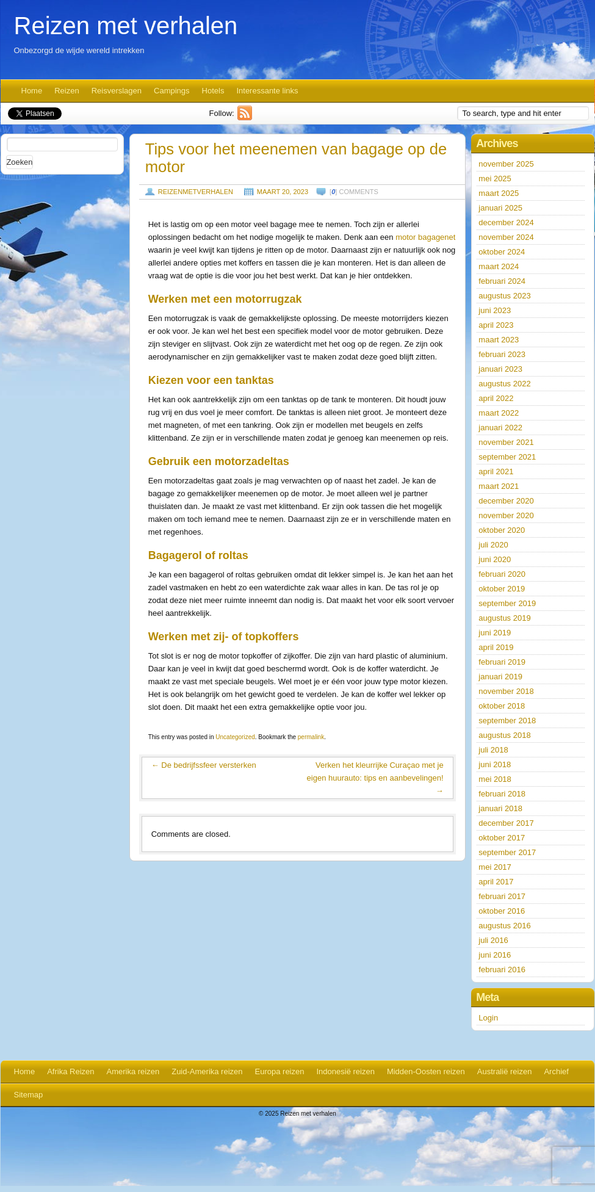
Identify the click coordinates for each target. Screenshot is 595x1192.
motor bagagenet (425, 237)
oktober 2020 (501, 530)
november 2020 (505, 515)
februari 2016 (501, 969)
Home (32, 90)
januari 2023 (500, 369)
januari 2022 (500, 427)
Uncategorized (234, 737)
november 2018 (505, 691)
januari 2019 (500, 676)
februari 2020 (501, 574)
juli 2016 (493, 940)
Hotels (213, 90)
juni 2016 (494, 954)
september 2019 (507, 603)
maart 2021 (498, 486)
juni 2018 (494, 764)
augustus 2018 (504, 735)
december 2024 (505, 222)
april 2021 (495, 471)
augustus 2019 (504, 618)
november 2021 (505, 442)
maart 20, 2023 (282, 191)
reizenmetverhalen (195, 191)
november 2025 (505, 163)
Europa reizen (280, 1071)
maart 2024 (498, 266)
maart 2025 (498, 193)
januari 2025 (500, 207)
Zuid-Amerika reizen (206, 1071)
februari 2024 (501, 281)
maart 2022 (498, 412)
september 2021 (507, 456)
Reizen (66, 90)
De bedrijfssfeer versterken (203, 765)
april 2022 (495, 398)
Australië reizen (504, 1071)
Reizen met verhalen (126, 25)
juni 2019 (494, 632)
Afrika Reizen (70, 1071)
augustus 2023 (504, 295)
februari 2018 (501, 793)
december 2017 (505, 823)
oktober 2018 (501, 705)
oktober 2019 (501, 588)
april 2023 (495, 325)
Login (488, 1017)
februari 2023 (501, 354)
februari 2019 (501, 661)
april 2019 (495, 647)
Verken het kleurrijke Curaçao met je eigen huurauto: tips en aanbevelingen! (375, 777)
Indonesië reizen (345, 1071)
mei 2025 (494, 178)
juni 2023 (494, 310)
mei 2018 (494, 779)
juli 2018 (493, 749)
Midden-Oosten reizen (426, 1071)
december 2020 (505, 500)
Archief (556, 1071)
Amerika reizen (133, 1071)
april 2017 (495, 881)
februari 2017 (501, 896)
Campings (172, 90)
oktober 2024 (501, 251)
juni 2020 (494, 559)
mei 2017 (494, 867)
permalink (311, 737)
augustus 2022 (504, 383)
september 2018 (507, 720)
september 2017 (507, 852)
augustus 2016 (504, 925)
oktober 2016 (501, 911)
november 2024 (505, 237)
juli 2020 (493, 544)
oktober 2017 (501, 837)
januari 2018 (500, 808)
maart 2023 (498, 339)
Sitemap (28, 1094)
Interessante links (267, 90)
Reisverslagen (117, 90)
